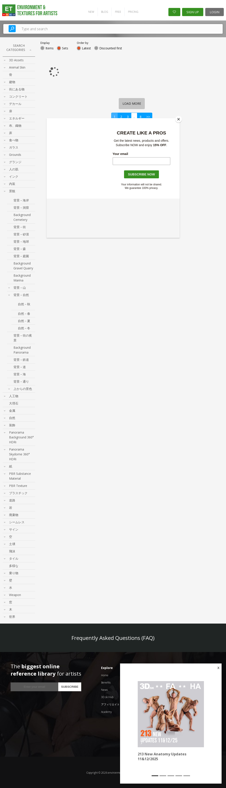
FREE (116, 11)
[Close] (178, 119)
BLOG (103, 11)
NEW (90, 11)
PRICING (131, 11)
